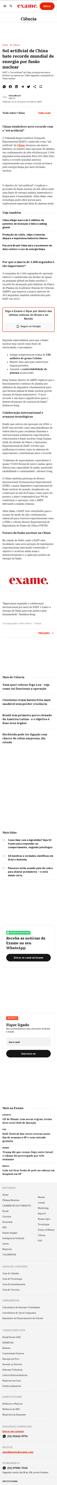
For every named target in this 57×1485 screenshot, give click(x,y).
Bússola (6, 1348)
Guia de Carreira (11, 1289)
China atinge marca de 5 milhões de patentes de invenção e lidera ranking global (24, 224)
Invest (5, 1243)
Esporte (42, 1213)
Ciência (28, 19)
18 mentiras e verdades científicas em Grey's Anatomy (30, 857)
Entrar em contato (13, 1431)
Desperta (12, 1018)
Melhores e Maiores (12, 1403)
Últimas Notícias (10, 1200)
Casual (41, 1202)
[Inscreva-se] (28, 1053)
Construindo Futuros (13, 1353)
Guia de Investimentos (13, 1284)
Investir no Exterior (12, 1364)
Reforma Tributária (12, 1369)
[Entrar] (47, 6)
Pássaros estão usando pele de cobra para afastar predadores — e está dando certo (30, 872)
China (21, 145)
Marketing (43, 1208)
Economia (7, 1222)
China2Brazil (15, 96)
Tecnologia (43, 1224)
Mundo (41, 1197)
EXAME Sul (8, 1342)
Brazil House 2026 (11, 1337)
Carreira (6, 1216)
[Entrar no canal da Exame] (28, 957)
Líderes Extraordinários (14, 1375)
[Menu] (4, 6)
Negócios (7, 1249)
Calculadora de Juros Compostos (19, 1313)
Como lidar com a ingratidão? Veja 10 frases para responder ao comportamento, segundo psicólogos (30, 844)
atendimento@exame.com (17, 1452)
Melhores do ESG (11, 1409)
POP (40, 1240)
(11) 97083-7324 (17, 1467)
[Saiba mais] (45, 113)
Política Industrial (11, 1386)
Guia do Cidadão (10, 1273)
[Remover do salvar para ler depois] (41, 86)
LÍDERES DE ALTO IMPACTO (16, 1205)
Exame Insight (9, 1233)
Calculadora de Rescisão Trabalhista (21, 1307)
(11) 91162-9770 (17, 1436)
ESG (4, 1227)
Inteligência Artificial (13, 1238)
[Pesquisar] (11, 6)
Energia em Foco (10, 1359)
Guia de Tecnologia (12, 1279)
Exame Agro (44, 1219)
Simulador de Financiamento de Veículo (22, 1318)
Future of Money (46, 1229)
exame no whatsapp (18, 933)
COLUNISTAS (9, 1254)
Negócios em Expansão (14, 1414)
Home (5, 45)
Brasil (5, 1211)
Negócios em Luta (11, 1380)
